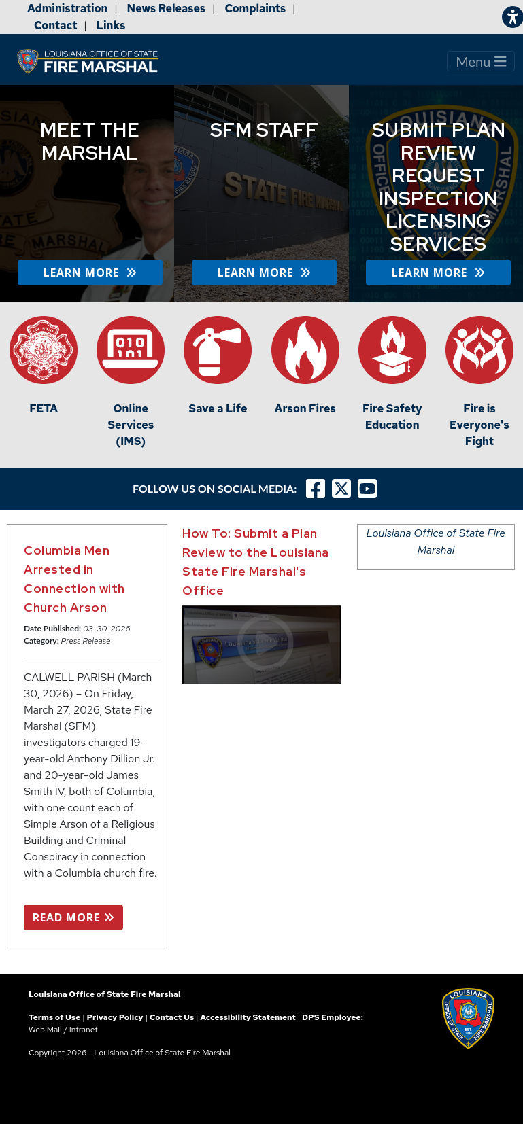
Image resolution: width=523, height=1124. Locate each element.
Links (111, 25)
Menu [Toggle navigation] (481, 61)
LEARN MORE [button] (90, 272)
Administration (67, 8)
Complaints (255, 8)
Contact (56, 25)
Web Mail (45, 1029)
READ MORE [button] (73, 917)
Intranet (83, 1029)
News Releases (166, 8)
